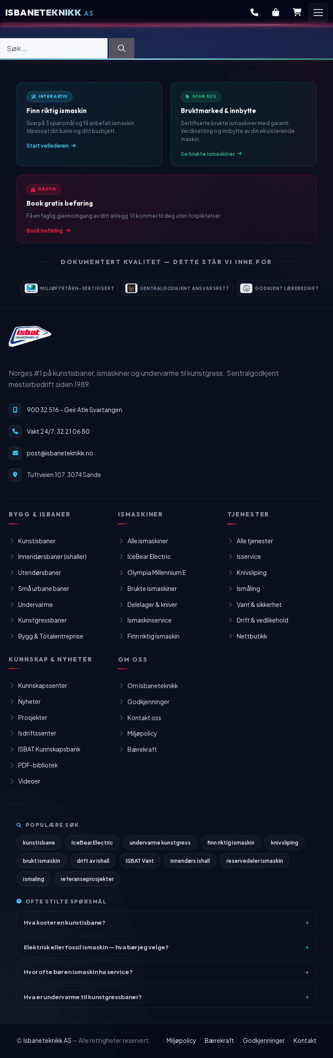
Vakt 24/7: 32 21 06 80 (58, 438)
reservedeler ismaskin (254, 865)
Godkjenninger (264, 1040)
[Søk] (121, 48)
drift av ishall (93, 865)
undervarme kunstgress (160, 847)
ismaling (33, 884)
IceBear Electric (92, 847)
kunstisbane (39, 847)
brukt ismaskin (41, 865)
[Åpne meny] (318, 12)
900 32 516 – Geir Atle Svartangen (74, 417)
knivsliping (284, 847)
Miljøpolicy (181, 1040)
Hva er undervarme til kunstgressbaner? (83, 1001)
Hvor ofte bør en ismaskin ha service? (78, 977)
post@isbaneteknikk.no (60, 460)
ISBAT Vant (140, 865)
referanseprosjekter (87, 884)
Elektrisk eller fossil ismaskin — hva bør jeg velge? (96, 952)
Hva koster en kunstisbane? (64, 927)
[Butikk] (275, 12)
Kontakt (305, 1040)
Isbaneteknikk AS (47, 1040)
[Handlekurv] (297, 12)
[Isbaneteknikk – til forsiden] (30, 343)
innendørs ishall (190, 865)
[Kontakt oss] (254, 12)
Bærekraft (219, 1040)
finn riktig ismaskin (231, 847)
